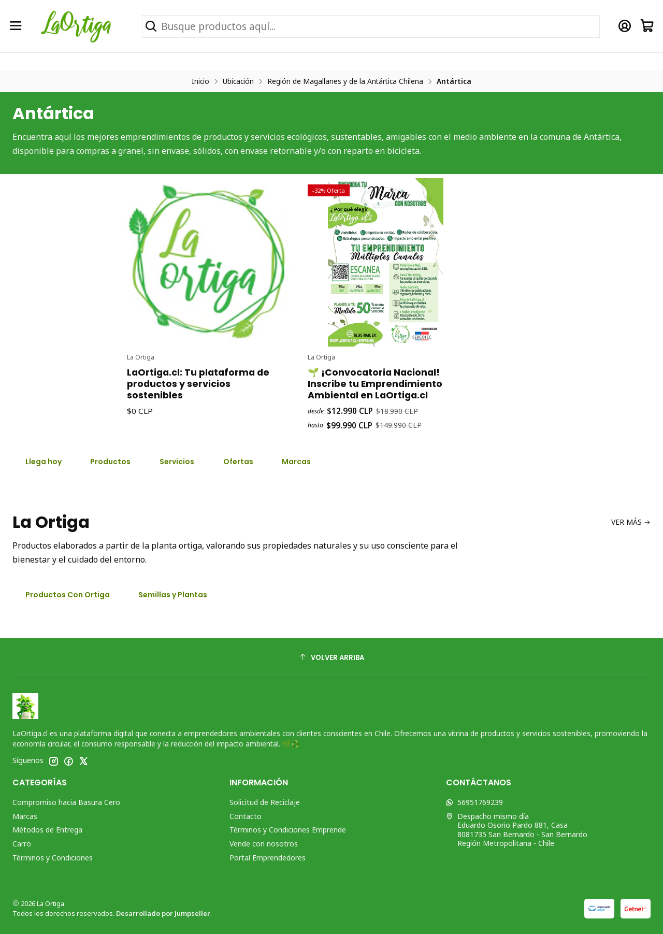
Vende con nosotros (263, 844)
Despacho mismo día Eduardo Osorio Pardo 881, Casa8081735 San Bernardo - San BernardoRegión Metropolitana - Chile (516, 830)
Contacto (245, 816)
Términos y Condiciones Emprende (287, 830)
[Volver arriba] (331, 658)
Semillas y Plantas (172, 595)
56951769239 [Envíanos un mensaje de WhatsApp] (474, 802)
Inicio (200, 81)
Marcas (24, 816)
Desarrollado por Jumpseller (163, 913)
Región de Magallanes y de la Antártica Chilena (345, 81)
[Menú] (15, 26)
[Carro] (647, 26)
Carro (21, 844)
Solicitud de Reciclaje (264, 802)
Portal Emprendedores (267, 858)
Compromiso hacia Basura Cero (66, 802)
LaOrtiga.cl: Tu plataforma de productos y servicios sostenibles (198, 432)
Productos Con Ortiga (67, 595)
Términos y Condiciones (52, 858)
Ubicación (238, 81)
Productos (110, 461)
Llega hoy (43, 461)
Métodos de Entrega (47, 830)
